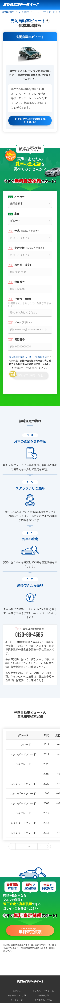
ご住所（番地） (30, 302)
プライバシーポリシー (42, 991)
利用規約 (42, 995)
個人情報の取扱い (18, 357)
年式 (26, 231)
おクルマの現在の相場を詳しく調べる (30, 120)
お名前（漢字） (23, 265)
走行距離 (29, 248)
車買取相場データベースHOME (15, 12)
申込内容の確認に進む (30, 375)
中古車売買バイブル (43, 1000)
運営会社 (16, 991)
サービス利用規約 (38, 357)
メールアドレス (23, 322)
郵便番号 (19, 282)
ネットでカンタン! (30, 930)
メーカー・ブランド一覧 (44, 12)
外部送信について (15, 995)
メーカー (19, 197)
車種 (16, 214)
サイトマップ (16, 1000)
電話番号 (19, 339)
